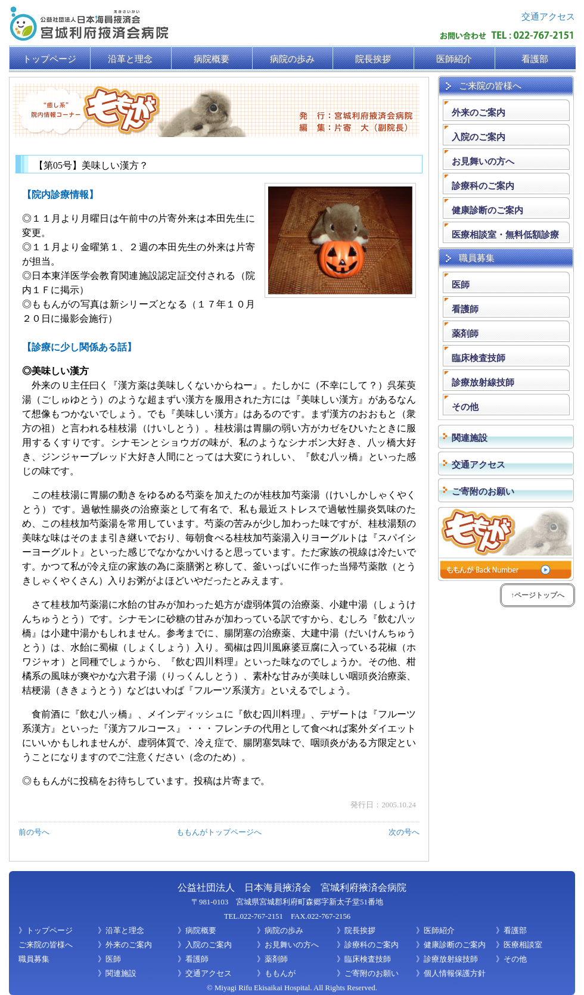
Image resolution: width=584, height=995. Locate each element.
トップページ (49, 930)
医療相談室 (523, 945)
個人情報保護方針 (455, 973)
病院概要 (200, 930)
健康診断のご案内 (487, 210)
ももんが (280, 973)
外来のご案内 (478, 112)
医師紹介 (439, 930)
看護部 (515, 930)
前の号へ (33, 832)
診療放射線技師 (483, 382)
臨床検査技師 (478, 358)
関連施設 (120, 973)
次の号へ (404, 832)
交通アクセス (548, 16)
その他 (465, 407)
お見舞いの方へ (483, 161)
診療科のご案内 (483, 186)
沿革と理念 (124, 930)
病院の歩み (284, 930)
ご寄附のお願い (371, 973)
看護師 (465, 309)
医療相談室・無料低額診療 (505, 234)
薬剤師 (465, 333)
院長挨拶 (359, 930)
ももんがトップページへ (219, 832)
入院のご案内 (478, 137)
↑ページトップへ (537, 595)
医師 (461, 284)
